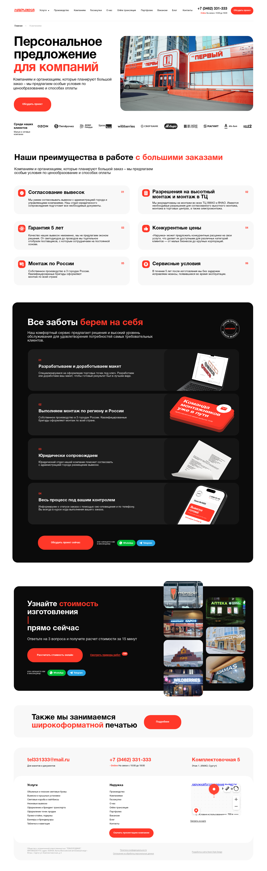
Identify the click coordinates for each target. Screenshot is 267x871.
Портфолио (115, 812)
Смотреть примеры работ (105, 655)
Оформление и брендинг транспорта (46, 808)
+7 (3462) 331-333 (212, 8)
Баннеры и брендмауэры (40, 820)
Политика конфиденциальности (133, 850)
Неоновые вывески (37, 804)
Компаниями (116, 796)
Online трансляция (119, 808)
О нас (112, 804)
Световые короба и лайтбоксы (43, 800)
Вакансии (115, 816)
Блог (112, 820)
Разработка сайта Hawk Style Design (207, 852)
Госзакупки (115, 800)
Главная (18, 26)
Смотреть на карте (198, 821)
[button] (242, 10)
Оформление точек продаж (41, 812)
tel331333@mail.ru (48, 760)
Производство (117, 792)
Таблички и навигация (38, 824)
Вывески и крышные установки (43, 796)
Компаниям (36, 26)
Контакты (114, 824)
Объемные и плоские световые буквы (47, 792)
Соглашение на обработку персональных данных (133, 854)
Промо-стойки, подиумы (40, 816)
